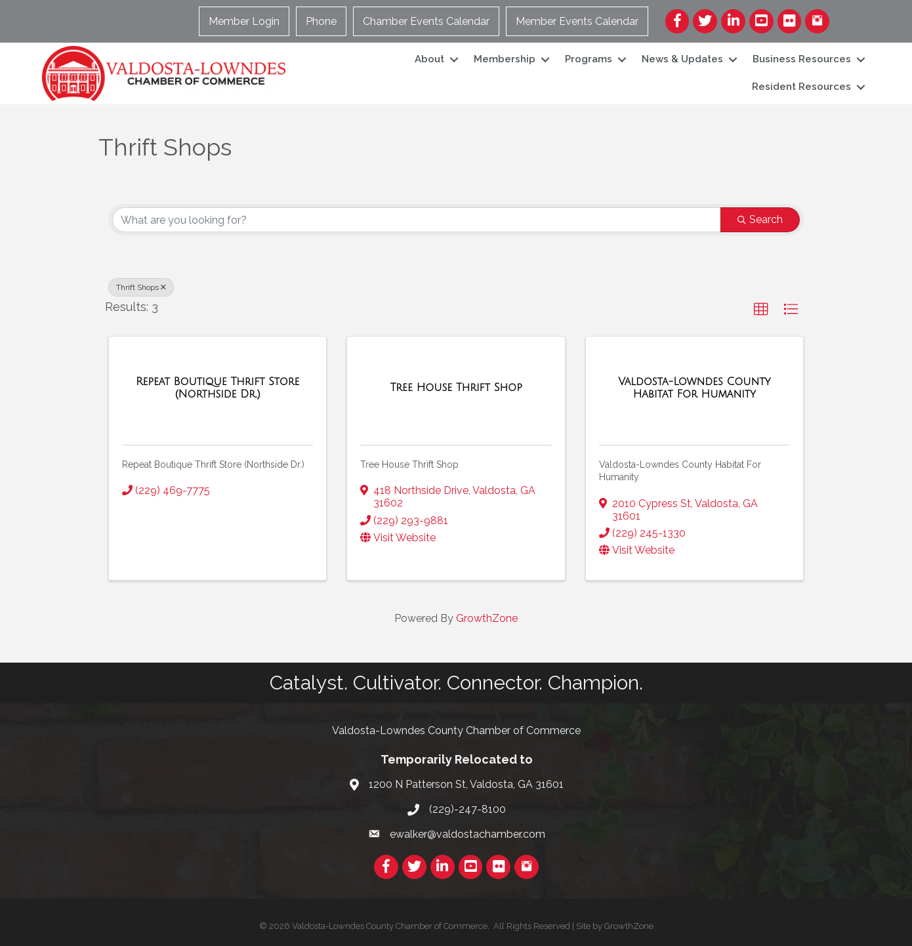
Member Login (244, 21)
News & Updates (682, 59)
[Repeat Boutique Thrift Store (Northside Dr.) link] (217, 388)
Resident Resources (801, 87)
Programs (588, 59)
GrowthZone (487, 618)
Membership (504, 59)
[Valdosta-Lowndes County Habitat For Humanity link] (694, 388)
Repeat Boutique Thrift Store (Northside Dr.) (213, 464)
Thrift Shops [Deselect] (141, 287)
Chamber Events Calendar (426, 21)
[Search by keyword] (416, 219)
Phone (321, 21)
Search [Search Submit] (760, 219)
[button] (761, 310)
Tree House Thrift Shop (409, 464)
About (429, 59)
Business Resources (802, 59)
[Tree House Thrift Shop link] (456, 387)
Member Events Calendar (577, 21)
